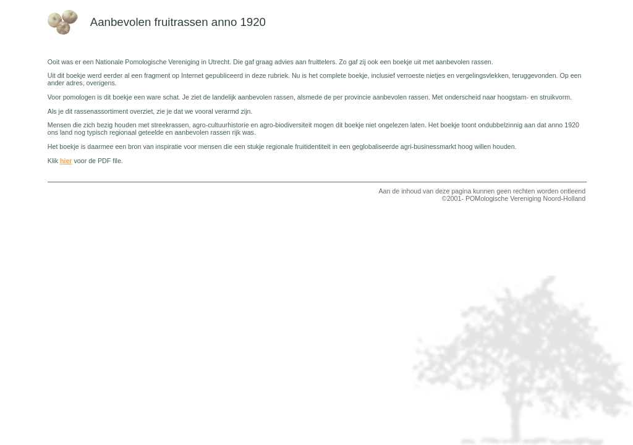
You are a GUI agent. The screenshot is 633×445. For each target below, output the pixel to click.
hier (66, 160)
